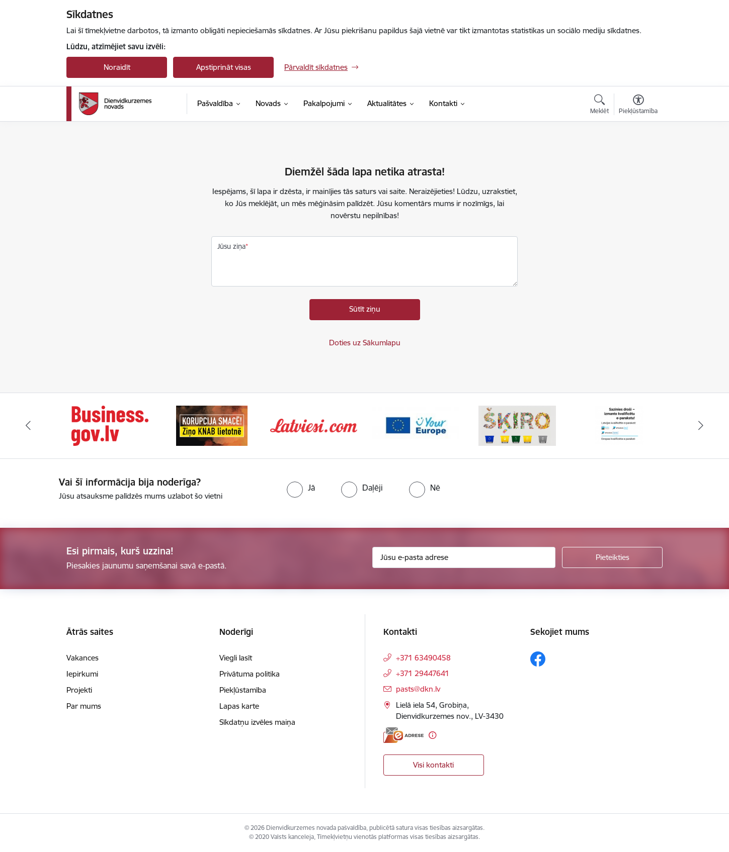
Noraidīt (117, 67)
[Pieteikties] (612, 557)
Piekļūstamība (242, 690)
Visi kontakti (433, 765)
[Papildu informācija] (432, 735)
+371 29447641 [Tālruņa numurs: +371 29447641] (422, 673)
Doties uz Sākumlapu (364, 342)
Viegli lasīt (235, 657)
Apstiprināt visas (223, 67)
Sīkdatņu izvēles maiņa (257, 722)
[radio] (301, 488)
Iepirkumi (82, 674)
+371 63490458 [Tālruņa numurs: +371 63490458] (423, 657)
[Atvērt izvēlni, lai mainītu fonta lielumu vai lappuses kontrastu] (638, 105)
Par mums (83, 706)
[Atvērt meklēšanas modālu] (599, 105)
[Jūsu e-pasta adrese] (464, 557)
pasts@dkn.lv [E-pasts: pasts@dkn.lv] (418, 689)
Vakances (82, 657)
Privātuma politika (249, 674)
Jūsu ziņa (231, 246)
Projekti (79, 690)
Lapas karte (239, 706)
